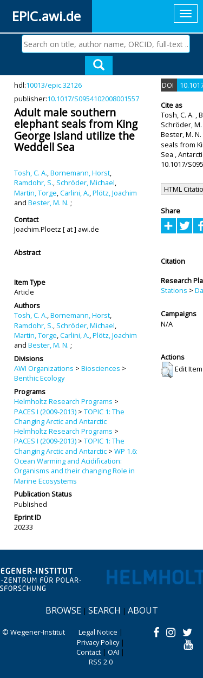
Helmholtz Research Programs (63, 401)
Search (104, 610)
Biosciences (100, 368)
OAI (113, 652)
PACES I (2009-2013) (45, 411)
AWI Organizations (44, 368)
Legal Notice (97, 632)
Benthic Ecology (39, 378)
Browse (63, 610)
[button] (167, 370)
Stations (174, 290)
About (143, 610)
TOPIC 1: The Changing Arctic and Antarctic (69, 416)
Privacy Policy (98, 642)
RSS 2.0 (101, 662)
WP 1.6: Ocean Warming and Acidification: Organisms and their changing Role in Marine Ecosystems (75, 466)
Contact (88, 652)
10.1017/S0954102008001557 (93, 98)
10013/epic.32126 (54, 85)
